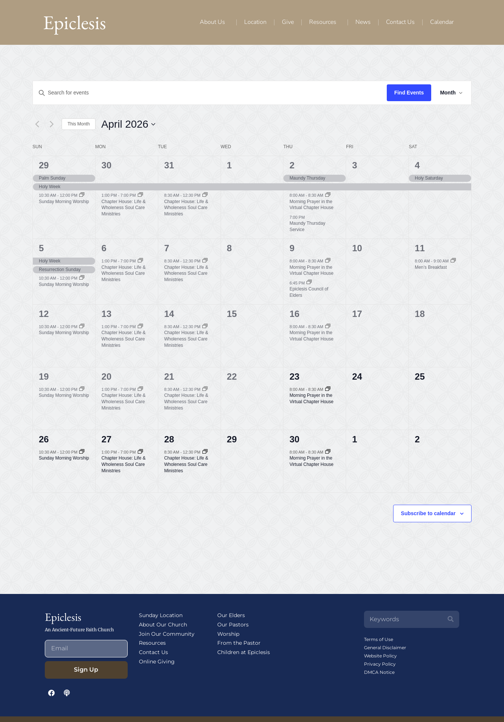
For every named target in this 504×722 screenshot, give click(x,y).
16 (294, 314)
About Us (214, 22)
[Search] (450, 619)
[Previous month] (36, 124)
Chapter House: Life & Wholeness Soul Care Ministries (124, 208)
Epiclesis (74, 22)
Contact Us (400, 22)
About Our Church (163, 624)
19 (44, 376)
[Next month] (51, 124)
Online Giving (157, 661)
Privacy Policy (380, 664)
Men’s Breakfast (431, 267)
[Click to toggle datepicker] (128, 124)
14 (169, 314)
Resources (324, 22)
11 (420, 248)
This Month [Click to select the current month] (79, 124)
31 (169, 165)
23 (294, 376)
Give (288, 22)
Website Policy (380, 656)
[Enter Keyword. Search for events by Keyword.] (209, 93)
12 (44, 314)
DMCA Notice (379, 672)
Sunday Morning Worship (64, 201)
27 (107, 439)
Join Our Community (167, 634)
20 (107, 376)
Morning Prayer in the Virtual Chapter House (311, 205)
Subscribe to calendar (428, 513)
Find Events (408, 93)
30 (107, 165)
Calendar (442, 22)
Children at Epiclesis (243, 652)
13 (107, 314)
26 (44, 439)
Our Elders (231, 615)
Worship (228, 634)
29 (44, 165)
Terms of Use (378, 639)
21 (169, 376)
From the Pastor (239, 642)
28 (169, 439)
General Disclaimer (385, 647)
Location (255, 22)
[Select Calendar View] (451, 93)
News (363, 22)
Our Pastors (233, 624)
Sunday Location (161, 615)
